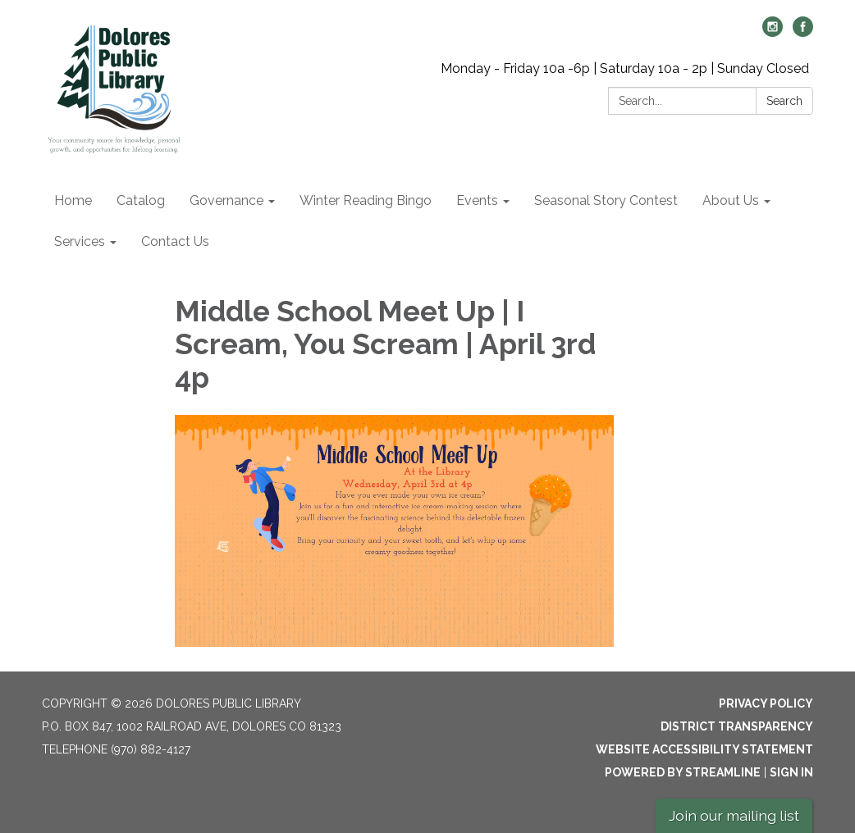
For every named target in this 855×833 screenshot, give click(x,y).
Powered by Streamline (683, 772)
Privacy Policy (766, 703)
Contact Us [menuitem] (175, 241)
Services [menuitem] (79, 241)
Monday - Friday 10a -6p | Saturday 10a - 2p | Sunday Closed (625, 68)
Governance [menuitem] (226, 200)
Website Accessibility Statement (704, 749)
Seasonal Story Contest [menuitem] (606, 200)
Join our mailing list (734, 815)
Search (784, 100)
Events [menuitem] (477, 200)
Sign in (791, 772)
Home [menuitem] (73, 200)
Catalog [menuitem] (141, 200)
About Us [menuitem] (730, 200)
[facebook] (803, 32)
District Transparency (737, 726)
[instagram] (772, 32)
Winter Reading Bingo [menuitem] (365, 200)
